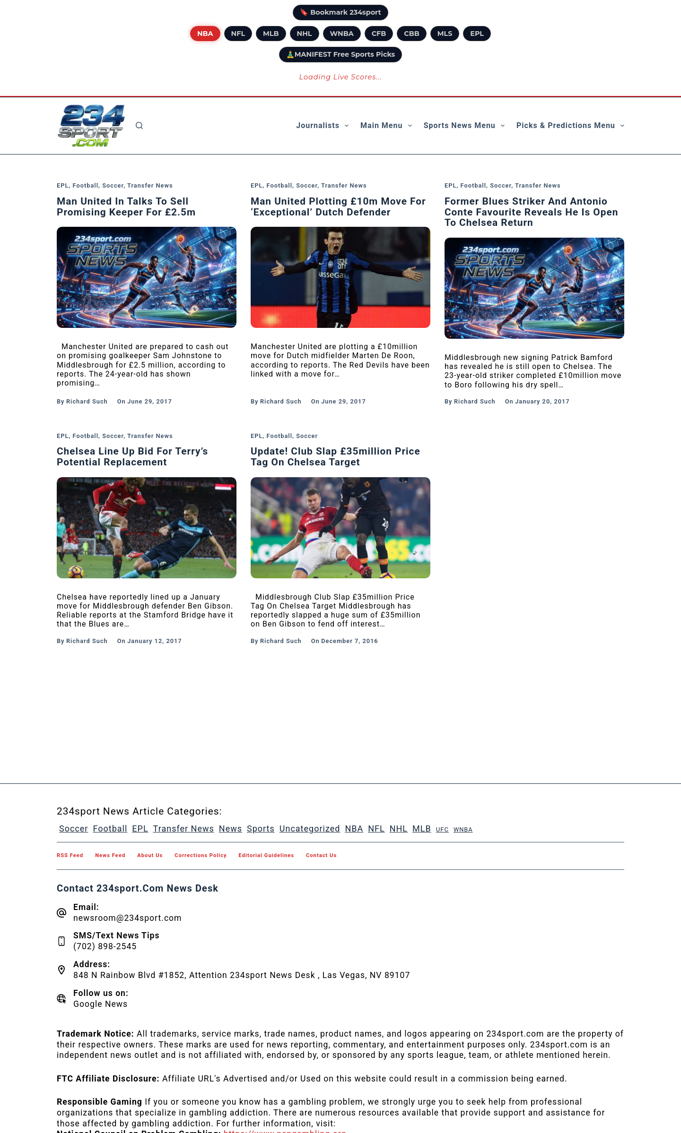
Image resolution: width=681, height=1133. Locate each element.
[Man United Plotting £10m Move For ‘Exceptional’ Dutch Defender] (340, 277)
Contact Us (321, 855)
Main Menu (388, 125)
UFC (442, 829)
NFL (238, 33)
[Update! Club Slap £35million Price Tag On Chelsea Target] (340, 527)
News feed (110, 855)
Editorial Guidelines (266, 855)
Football (85, 185)
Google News (100, 1004)
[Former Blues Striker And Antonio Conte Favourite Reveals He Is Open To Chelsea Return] (534, 288)
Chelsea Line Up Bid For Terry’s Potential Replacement (132, 457)
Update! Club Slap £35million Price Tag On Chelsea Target (335, 457)
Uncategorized (309, 828)
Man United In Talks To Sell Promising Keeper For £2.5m (126, 207)
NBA (205, 33)
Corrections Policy (201, 855)
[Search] (139, 125)
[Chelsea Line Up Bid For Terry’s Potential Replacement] (146, 527)
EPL (477, 33)
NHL (304, 33)
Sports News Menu (466, 125)
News (230, 828)
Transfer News (150, 185)
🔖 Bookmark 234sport (340, 12)
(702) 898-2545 (105, 946)
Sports (261, 828)
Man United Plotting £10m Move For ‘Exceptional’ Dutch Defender (338, 207)
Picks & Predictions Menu (570, 125)
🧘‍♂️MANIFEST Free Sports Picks (340, 54)
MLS (445, 33)
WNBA (342, 33)
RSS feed (70, 855)
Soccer (112, 185)
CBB (411, 33)
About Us (150, 855)
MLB (271, 33)
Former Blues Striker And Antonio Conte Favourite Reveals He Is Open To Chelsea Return (531, 212)
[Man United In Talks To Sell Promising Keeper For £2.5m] (146, 277)
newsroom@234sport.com (127, 918)
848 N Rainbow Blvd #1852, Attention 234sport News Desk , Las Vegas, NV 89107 (241, 975)
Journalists (324, 125)
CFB (379, 33)
